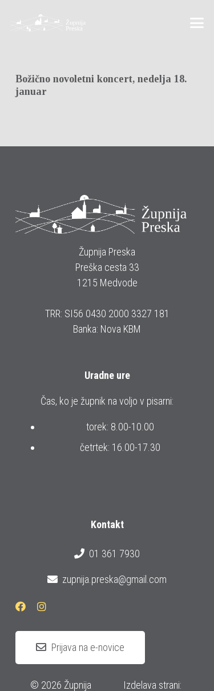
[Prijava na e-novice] (80, 647)
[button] (197, 23)
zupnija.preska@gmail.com (106, 579)
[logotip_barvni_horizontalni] (48, 22)
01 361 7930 (106, 554)
